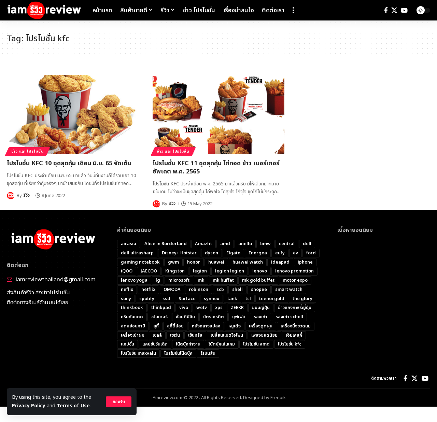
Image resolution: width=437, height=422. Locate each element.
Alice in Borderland (165, 243)
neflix (127, 289)
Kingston (175, 271)
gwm (173, 262)
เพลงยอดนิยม (264, 336)
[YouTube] (404, 10)
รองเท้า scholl (289, 317)
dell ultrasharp (137, 253)
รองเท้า (260, 317)
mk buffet (223, 280)
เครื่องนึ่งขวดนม (296, 326)
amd (225, 243)
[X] (394, 10)
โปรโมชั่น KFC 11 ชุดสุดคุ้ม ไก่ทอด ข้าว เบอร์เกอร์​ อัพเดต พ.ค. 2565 (216, 167)
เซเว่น (175, 336)
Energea (258, 253)
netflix (148, 289)
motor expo (295, 280)
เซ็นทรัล (195, 336)
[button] (118, 401)
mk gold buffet (258, 280)
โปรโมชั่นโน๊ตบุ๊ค (178, 354)
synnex (211, 299)
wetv (201, 308)
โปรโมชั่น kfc (289, 345)
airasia (128, 243)
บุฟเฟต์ (238, 317)
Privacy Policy (29, 405)
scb (220, 289)
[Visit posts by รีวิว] (10, 195)
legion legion (229, 271)
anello (245, 243)
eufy (280, 253)
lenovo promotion (294, 271)
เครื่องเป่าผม (132, 336)
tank (232, 299)
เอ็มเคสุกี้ (294, 336)
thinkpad (161, 308)
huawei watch (247, 262)
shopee (259, 289)
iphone (305, 262)
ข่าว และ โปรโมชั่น (29, 151)
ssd (166, 299)
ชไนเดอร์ (159, 317)
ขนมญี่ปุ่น (261, 308)
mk (201, 280)
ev (295, 253)
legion (200, 271)
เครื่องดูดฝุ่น (261, 326)
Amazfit (203, 243)
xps (219, 308)
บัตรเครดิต (213, 317)
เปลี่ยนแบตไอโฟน (227, 336)
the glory (302, 299)
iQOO (126, 271)
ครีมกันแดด (132, 317)
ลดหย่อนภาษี (133, 326)
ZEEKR (237, 308)
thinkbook (132, 308)
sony (126, 299)
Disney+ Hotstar (179, 253)
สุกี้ (156, 326)
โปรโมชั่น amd (256, 345)
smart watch (288, 289)
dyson (211, 253)
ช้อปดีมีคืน (185, 317)
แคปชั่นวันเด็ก (155, 345)
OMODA (172, 289)
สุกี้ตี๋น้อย (175, 326)
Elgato (234, 253)
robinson (198, 289)
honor (193, 262)
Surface (187, 299)
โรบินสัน (208, 354)
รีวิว (26, 195)
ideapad (280, 262)
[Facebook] (386, 10)
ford (311, 253)
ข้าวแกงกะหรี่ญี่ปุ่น (295, 308)
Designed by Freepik (264, 399)
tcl (248, 299)
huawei (216, 262)
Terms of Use (73, 405)
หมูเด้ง (235, 326)
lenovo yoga (134, 280)
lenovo (259, 271)
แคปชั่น (127, 345)
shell (237, 289)
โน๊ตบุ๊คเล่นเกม (222, 345)
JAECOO (149, 271)
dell (307, 243)
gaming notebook (140, 262)
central (287, 243)
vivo (183, 308)
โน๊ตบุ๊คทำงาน (188, 345)
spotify (146, 299)
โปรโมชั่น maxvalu (138, 354)
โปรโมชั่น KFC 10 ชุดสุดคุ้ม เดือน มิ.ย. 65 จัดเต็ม (69, 163)
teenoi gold (271, 299)
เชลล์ (157, 336)
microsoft (178, 280)
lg (158, 280)
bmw (265, 243)
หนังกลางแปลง (206, 326)
